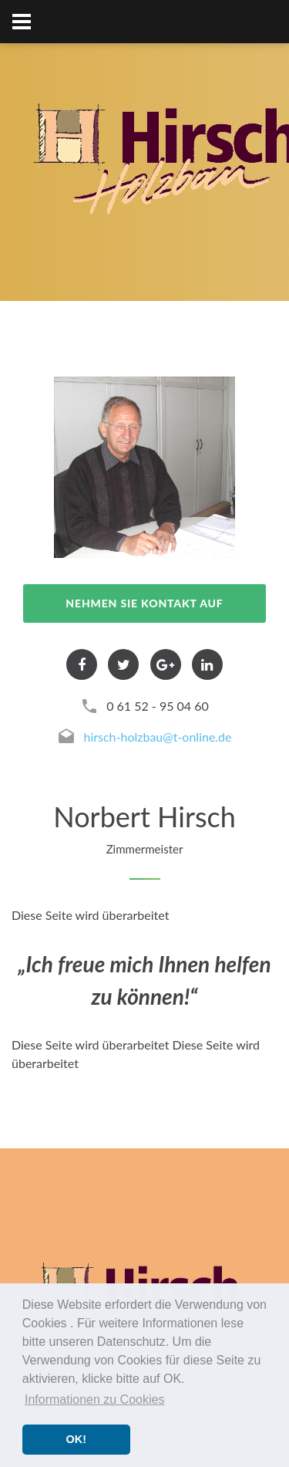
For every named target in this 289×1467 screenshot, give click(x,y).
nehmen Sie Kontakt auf (144, 603)
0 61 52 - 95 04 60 (157, 705)
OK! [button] (76, 1439)
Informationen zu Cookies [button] (94, 1399)
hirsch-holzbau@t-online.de (157, 736)
